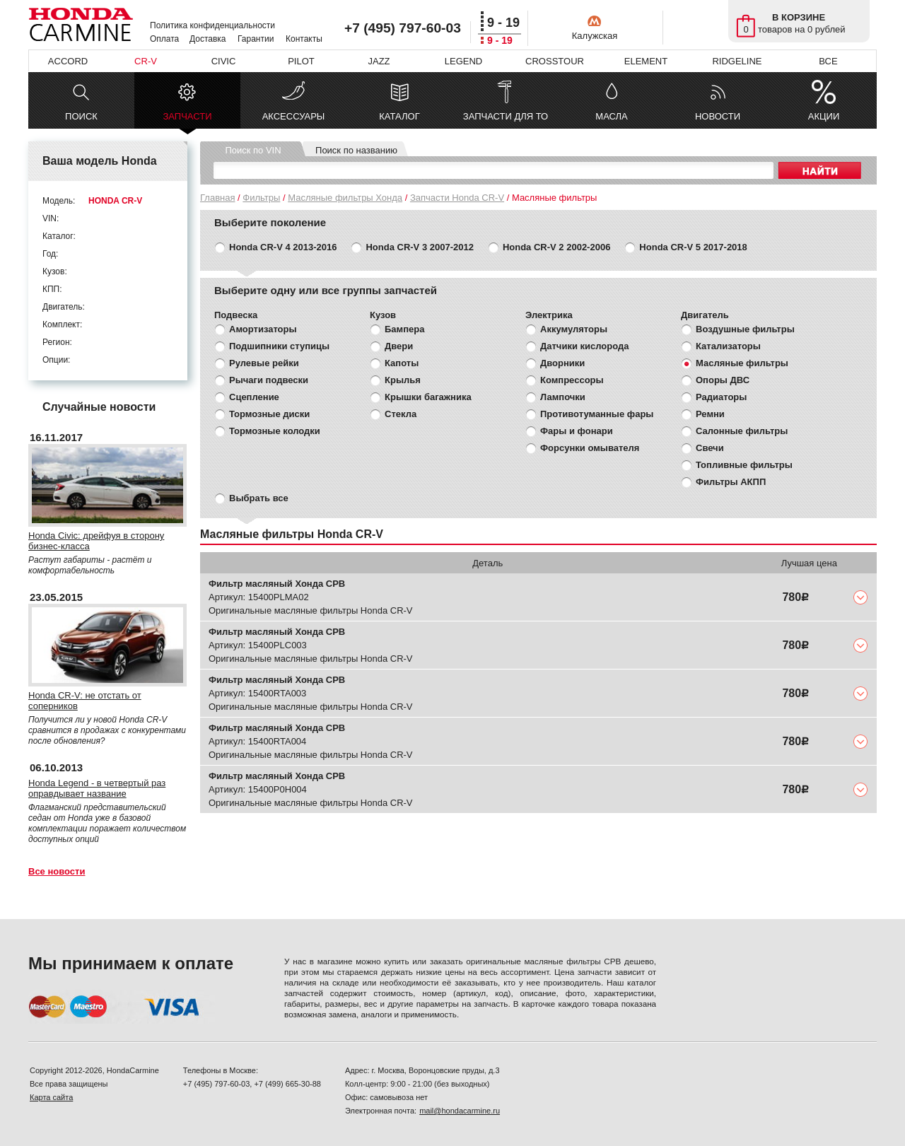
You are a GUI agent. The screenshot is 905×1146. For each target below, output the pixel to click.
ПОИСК (81, 116)
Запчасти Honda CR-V (457, 197)
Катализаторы (728, 346)
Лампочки (562, 397)
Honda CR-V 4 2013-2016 (283, 247)
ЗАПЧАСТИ (187, 120)
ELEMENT (645, 61)
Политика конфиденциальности (212, 25)
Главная (217, 197)
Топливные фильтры (744, 465)
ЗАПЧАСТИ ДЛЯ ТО (505, 116)
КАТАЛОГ (399, 116)
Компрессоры (572, 380)
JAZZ (379, 61)
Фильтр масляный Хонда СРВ (277, 583)
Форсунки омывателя (589, 448)
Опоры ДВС (722, 380)
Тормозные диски (269, 414)
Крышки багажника (428, 397)
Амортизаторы (263, 329)
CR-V (145, 61)
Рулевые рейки (264, 363)
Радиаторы (721, 397)
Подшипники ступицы (279, 346)
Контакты (304, 39)
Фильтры (261, 197)
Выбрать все (258, 498)
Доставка (207, 39)
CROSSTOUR (554, 61)
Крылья (403, 380)
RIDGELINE (736, 61)
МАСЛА (611, 116)
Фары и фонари (576, 431)
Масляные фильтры (742, 363)
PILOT (301, 61)
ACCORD (68, 61)
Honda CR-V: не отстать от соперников (84, 700)
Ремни (710, 414)
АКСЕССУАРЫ (293, 116)
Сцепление (254, 397)
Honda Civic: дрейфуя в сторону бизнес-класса (96, 540)
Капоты (402, 363)
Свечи (710, 448)
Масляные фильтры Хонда (345, 197)
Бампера (404, 329)
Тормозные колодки (274, 431)
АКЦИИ (824, 116)
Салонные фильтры (742, 431)
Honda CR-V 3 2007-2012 (419, 247)
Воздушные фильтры (745, 329)
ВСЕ (828, 61)
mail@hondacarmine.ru (459, 1110)
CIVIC (223, 61)
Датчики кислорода (584, 346)
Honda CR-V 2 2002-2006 (556, 247)
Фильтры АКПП (731, 481)
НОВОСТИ (717, 116)
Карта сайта (51, 1097)
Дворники (562, 363)
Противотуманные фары (596, 414)
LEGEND (463, 61)
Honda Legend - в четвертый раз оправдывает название (96, 788)
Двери (399, 346)
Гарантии (256, 39)
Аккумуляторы (573, 329)
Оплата (164, 39)
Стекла (400, 414)
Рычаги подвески (268, 380)
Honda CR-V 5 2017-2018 (693, 247)
